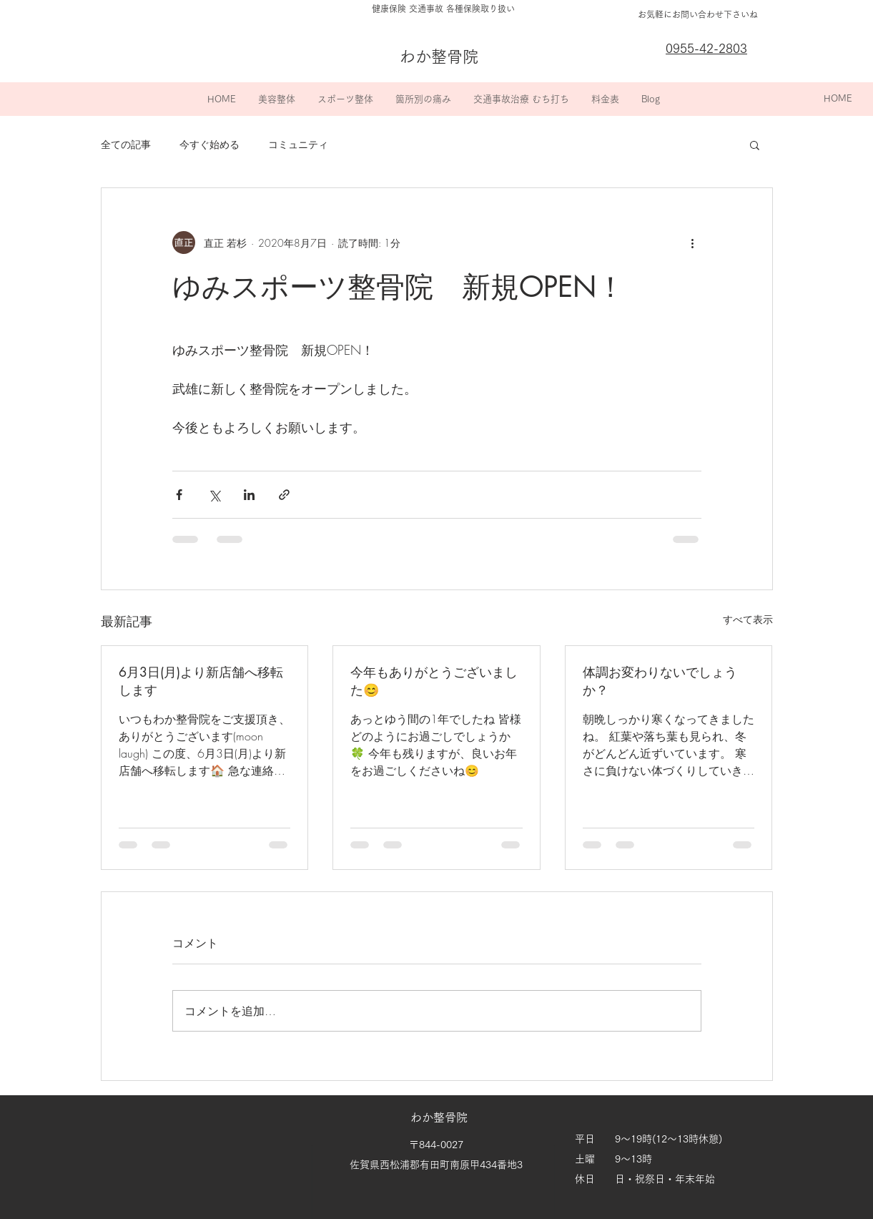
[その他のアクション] (692, 242)
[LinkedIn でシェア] (249, 494)
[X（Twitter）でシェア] (214, 494)
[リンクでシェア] (284, 494)
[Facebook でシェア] (179, 494)
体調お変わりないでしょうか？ (660, 680)
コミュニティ (298, 144)
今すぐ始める (209, 144)
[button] (276, 99)
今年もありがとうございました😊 (434, 680)
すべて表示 (748, 619)
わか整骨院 (440, 1117)
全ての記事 (126, 144)
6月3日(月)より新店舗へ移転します (201, 680)
